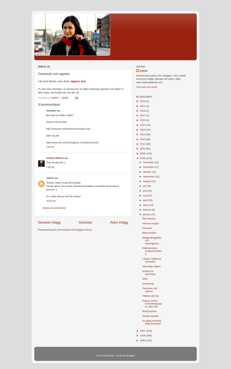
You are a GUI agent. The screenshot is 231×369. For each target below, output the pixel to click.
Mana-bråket (149, 232)
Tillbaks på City (150, 296)
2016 (143, 120)
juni (145, 190)
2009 (143, 153)
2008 (143, 158)
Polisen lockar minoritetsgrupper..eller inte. (152, 303)
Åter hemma (149, 218)
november (148, 167)
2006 (143, 335)
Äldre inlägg (119, 222)
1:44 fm (50, 147)
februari (147, 209)
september (149, 176)
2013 (143, 134)
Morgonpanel (149, 311)
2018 (143, 110)
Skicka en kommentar (54, 208)
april (145, 200)
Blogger (131, 355)
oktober (147, 172)
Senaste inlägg (49, 222)
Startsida (85, 222)
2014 (143, 129)
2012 (143, 139)
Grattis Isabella (150, 316)
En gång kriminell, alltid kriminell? (152, 322)
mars (146, 205)
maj (145, 195)
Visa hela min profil (146, 87)
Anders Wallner (55, 158)
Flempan (147, 228)
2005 (143, 340)
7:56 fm (50, 167)
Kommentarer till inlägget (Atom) (74, 229)
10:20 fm (51, 201)
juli (145, 186)
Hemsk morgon (150, 223)
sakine (50, 178)
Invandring (148, 283)
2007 (143, 331)
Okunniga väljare (151, 266)
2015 (143, 125)
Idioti (145, 278)
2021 (143, 106)
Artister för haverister (149, 272)
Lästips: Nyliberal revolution (151, 260)
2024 (143, 101)
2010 (143, 148)
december (148, 162)
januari (147, 214)
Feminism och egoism (150, 290)
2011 (143, 144)
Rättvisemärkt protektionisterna (152, 251)
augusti (147, 181)
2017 (143, 115)
